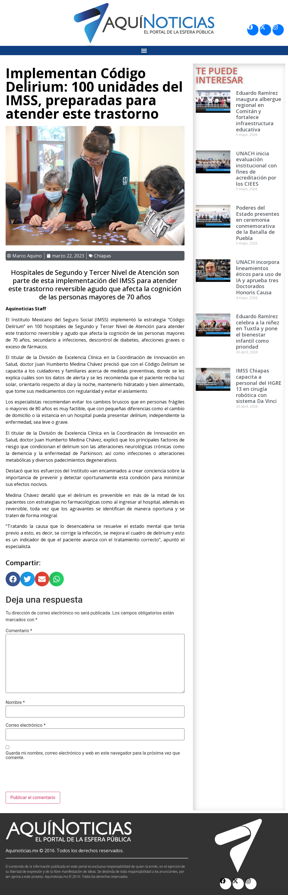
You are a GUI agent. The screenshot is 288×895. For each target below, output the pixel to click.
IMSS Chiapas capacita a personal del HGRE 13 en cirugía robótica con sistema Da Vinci (259, 385)
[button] (144, 50)
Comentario (19, 631)
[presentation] (48, 778)
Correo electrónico (26, 725)
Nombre (15, 702)
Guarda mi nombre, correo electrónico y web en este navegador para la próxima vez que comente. (93, 755)
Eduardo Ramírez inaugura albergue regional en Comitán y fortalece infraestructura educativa (258, 111)
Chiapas (102, 256)
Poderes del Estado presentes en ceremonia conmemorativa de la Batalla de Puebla (257, 222)
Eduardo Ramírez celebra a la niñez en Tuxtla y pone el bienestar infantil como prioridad (257, 331)
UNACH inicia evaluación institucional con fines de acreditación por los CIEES (256, 168)
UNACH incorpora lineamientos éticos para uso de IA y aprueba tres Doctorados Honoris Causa (258, 277)
